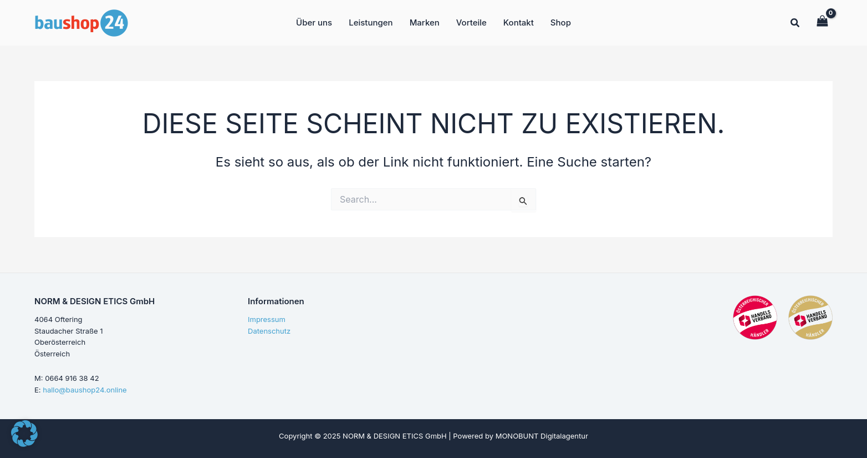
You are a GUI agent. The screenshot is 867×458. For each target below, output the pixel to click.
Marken (425, 22)
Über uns (314, 22)
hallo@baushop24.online (84, 389)
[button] (795, 24)
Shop (560, 22)
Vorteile (471, 22)
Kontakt (518, 22)
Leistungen (370, 22)
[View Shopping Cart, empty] (822, 22)
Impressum (266, 319)
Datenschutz (269, 330)
